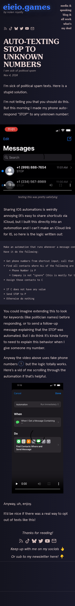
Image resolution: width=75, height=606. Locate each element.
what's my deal (66, 26)
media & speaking (65, 8)
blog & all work (66, 17)
